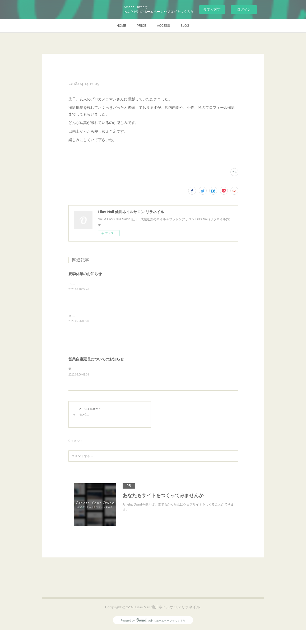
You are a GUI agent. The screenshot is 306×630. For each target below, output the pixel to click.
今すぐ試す (212, 9)
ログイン (244, 9)
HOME (121, 26)
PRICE (141, 26)
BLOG (184, 26)
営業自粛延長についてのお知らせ (96, 359)
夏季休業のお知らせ (85, 274)
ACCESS (163, 26)
